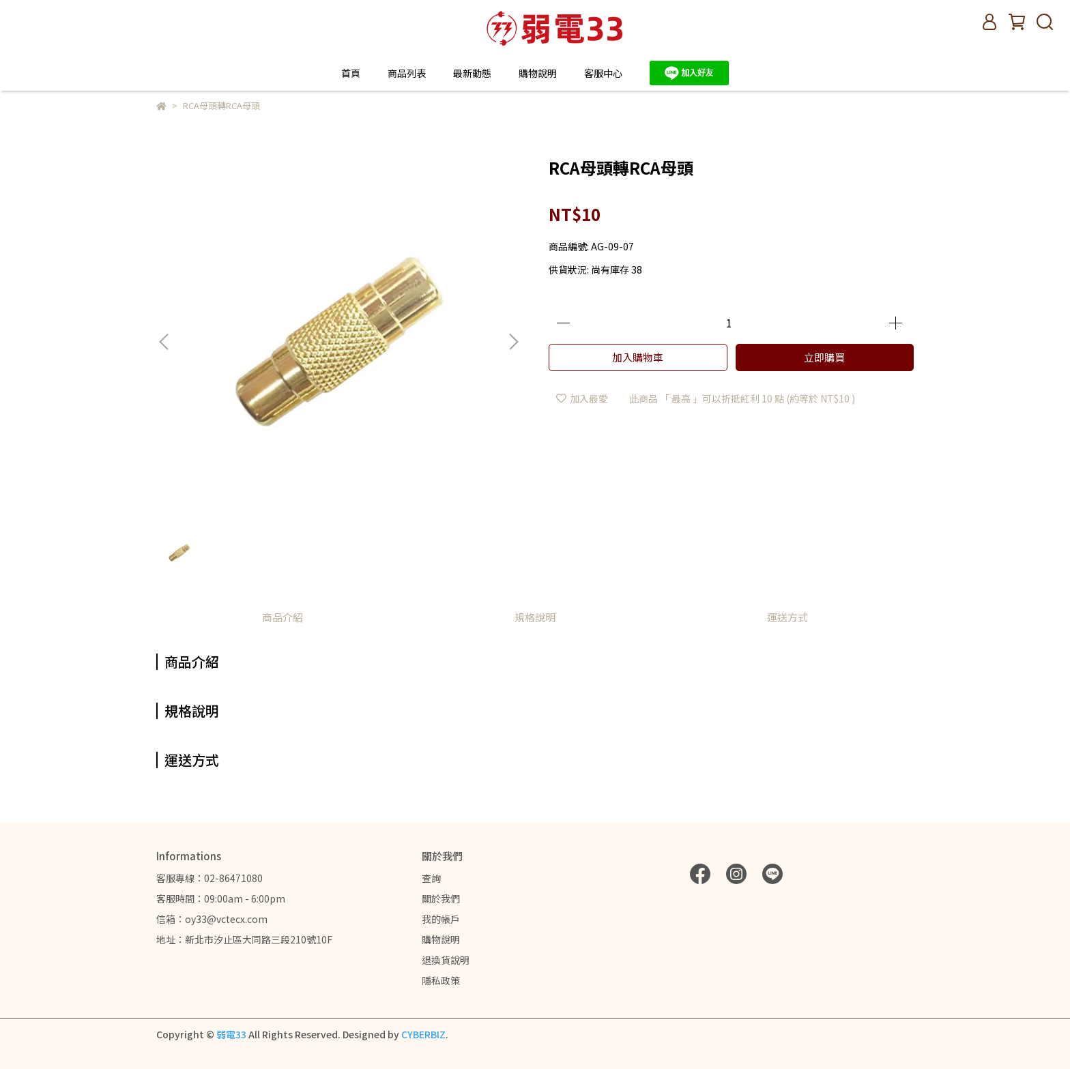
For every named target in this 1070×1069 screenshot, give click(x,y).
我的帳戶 (441, 919)
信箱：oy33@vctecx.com (212, 919)
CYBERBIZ (423, 1034)
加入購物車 (637, 357)
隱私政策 (441, 980)
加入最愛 (582, 398)
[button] (513, 342)
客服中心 (603, 73)
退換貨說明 (445, 960)
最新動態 (472, 73)
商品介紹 (282, 617)
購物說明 (441, 939)
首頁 (350, 73)
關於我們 (441, 898)
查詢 (431, 878)
